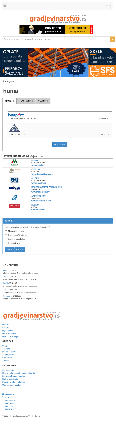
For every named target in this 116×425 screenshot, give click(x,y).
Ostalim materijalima (16, 239)
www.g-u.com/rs (38, 183)
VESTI (43, 101)
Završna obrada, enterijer (13, 376)
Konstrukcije (8, 370)
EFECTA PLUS (37, 169)
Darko (5, 270)
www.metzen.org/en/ (40, 192)
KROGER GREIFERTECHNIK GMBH (47, 187)
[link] (58, 19)
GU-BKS (35, 178)
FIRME (9, 101)
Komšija (6, 283)
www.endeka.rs (38, 210)
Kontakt (5, 327)
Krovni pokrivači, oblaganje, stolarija (18, 373)
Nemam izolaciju (15, 243)
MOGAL (35, 160)
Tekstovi (6, 349)
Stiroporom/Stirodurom (17, 235)
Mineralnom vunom (16, 231)
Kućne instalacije (10, 379)
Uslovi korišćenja (10, 336)
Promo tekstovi (9, 352)
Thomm (6, 289)
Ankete (5, 361)
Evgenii (6, 277)
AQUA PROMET (38, 196)
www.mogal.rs (37, 165)
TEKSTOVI (26, 101)
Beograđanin (8, 296)
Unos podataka (9, 333)
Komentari (10, 265)
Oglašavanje (8, 330)
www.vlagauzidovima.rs (42, 174)
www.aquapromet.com (41, 201)
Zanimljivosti (8, 355)
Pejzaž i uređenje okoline (13, 382)
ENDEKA (35, 205)
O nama (5, 324)
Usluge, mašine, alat (11, 385)
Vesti (4, 346)
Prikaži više (60, 144)
